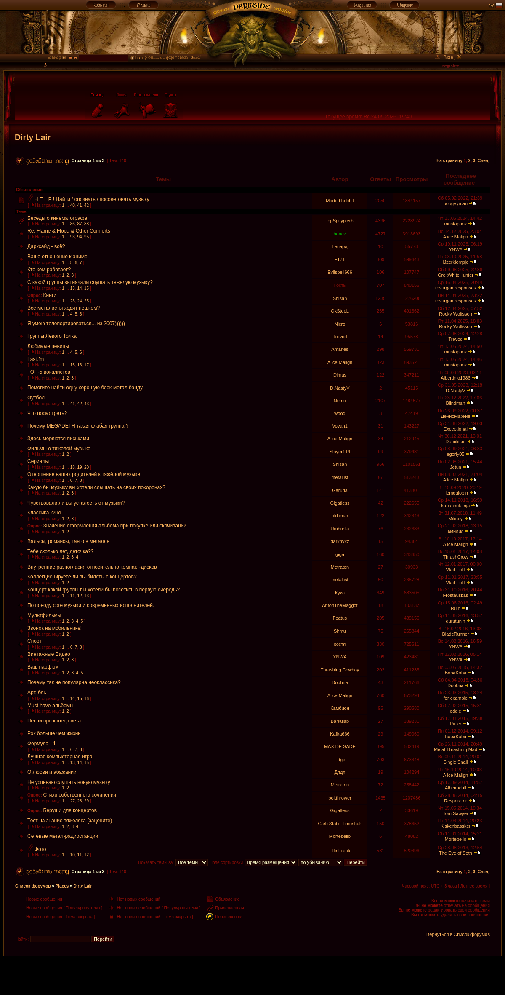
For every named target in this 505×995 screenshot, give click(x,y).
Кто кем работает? (49, 270)
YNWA (455, 249)
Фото (40, 849)
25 (86, 301)
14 (79, 288)
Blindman (455, 403)
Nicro (340, 323)
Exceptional (456, 428)
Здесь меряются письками (58, 438)
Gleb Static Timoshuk (340, 823)
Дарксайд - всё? (46, 246)
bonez (339, 233)
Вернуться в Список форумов (458, 934)
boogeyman (456, 203)
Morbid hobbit (340, 200)
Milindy (455, 518)
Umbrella (339, 528)
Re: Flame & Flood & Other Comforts (68, 231)
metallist (339, 477)
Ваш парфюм (42, 667)
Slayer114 (340, 451)
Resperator (455, 800)
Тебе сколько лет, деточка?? (60, 551)
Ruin (455, 608)
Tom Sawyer (455, 813)
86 (72, 224)
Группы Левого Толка (52, 336)
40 (72, 205)
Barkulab (340, 721)
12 (79, 596)
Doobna (340, 682)
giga (339, 554)
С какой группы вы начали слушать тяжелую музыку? (90, 282)
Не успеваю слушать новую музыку (68, 782)
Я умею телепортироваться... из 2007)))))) (76, 323)
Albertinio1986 (455, 377)
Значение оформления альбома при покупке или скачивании (115, 526)
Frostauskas (455, 595)
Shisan (340, 298)
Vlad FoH (455, 569)
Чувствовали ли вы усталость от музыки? (76, 503)
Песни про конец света (54, 721)
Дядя (340, 772)
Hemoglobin (455, 492)
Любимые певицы (48, 346)
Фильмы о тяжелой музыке (58, 449)
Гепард (340, 246)
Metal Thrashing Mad (455, 749)
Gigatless (340, 503)
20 (86, 467)
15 (86, 288)
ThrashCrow (455, 556)
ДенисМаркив (455, 416)
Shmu (340, 631)
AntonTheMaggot (339, 605)
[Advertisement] (252, 975)
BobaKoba (455, 672)
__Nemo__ (340, 400)
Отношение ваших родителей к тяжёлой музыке (83, 474)
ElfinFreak (340, 850)
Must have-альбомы (50, 706)
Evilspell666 (339, 272)
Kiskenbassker (456, 826)
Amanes (339, 349)
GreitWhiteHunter (455, 275)
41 (79, 205)
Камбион (339, 708)
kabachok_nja (455, 505)
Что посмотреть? (47, 413)
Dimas (339, 374)
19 (79, 467)
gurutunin (455, 620)
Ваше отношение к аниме (57, 256)
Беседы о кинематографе (57, 218)
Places (62, 886)
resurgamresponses (455, 287)
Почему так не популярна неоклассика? (74, 682)
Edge (340, 759)
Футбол (36, 398)
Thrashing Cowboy (340, 669)
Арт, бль (36, 692)
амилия (455, 531)
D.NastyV (339, 388)
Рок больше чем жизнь (54, 733)
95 (86, 237)
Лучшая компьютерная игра (59, 757)
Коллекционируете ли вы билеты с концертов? (82, 577)
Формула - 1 (41, 743)
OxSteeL (340, 310)
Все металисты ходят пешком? (63, 308)
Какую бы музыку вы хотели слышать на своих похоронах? (96, 487)
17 (86, 365)
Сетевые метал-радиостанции (62, 836)
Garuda (340, 490)
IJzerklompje (456, 262)
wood (339, 413)
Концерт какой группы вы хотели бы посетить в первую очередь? (103, 590)
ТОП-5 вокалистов (48, 372)
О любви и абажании (52, 772)
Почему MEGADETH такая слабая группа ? (77, 426)
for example (456, 698)
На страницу (449, 160)
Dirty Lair (33, 137)
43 (86, 403)
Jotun (455, 467)
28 (79, 801)
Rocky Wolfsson (455, 313)
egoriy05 (455, 454)
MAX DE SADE (340, 746)
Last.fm (35, 359)
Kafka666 (339, 733)
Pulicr (456, 723)
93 (72, 237)
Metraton (340, 567)
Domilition (455, 441)
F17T (340, 259)
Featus (340, 618)
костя (340, 644)
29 (86, 801)
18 (72, 467)
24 (79, 301)
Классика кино (44, 513)
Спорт (34, 641)
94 (79, 237)
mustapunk (455, 223)
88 (86, 224)
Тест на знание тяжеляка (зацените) (69, 821)
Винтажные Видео (48, 654)
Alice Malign (455, 236)
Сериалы (38, 461)
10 (72, 855)
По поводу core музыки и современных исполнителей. (90, 605)
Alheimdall (455, 787)
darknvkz (339, 541)
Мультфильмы (44, 615)
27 (72, 801)
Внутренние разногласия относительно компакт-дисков (92, 567)
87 (79, 224)
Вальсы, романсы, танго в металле (68, 541)
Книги (49, 295)
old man (340, 515)
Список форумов (33, 886)
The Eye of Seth (455, 853)
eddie (455, 711)
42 (86, 205)
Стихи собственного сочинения (80, 795)
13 (72, 288)
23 (72, 301)
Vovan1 (340, 425)
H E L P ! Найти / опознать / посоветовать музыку (92, 199)
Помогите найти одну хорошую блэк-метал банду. (85, 388)
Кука (340, 592)
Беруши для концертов (70, 810)
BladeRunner (455, 634)
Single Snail (455, 762)
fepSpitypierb (339, 220)
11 (72, 596)
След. (483, 160)
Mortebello (340, 836)
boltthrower (339, 797)
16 (79, 365)
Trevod (340, 336)
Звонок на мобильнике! (54, 628)
